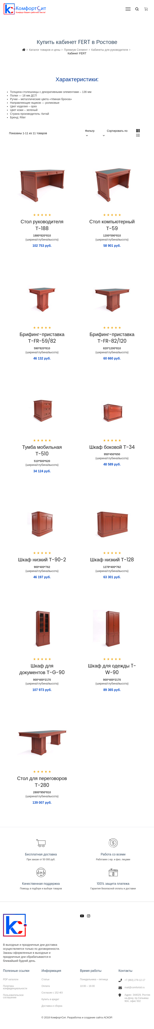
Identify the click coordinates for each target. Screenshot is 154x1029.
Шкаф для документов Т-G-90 (42, 669)
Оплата (46, 986)
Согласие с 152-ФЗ (52, 992)
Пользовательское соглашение (13, 996)
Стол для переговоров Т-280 (42, 781)
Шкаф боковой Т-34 (112, 447)
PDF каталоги (10, 979)
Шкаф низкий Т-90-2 (42, 559)
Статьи (45, 979)
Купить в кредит (50, 999)
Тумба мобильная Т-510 (42, 450)
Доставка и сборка (52, 1006)
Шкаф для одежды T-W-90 (112, 669)
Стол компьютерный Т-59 (112, 225)
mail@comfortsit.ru (135, 987)
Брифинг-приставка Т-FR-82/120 (112, 337)
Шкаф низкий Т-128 (112, 559)
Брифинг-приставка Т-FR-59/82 (42, 337)
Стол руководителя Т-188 (42, 225)
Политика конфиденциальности (15, 987)
